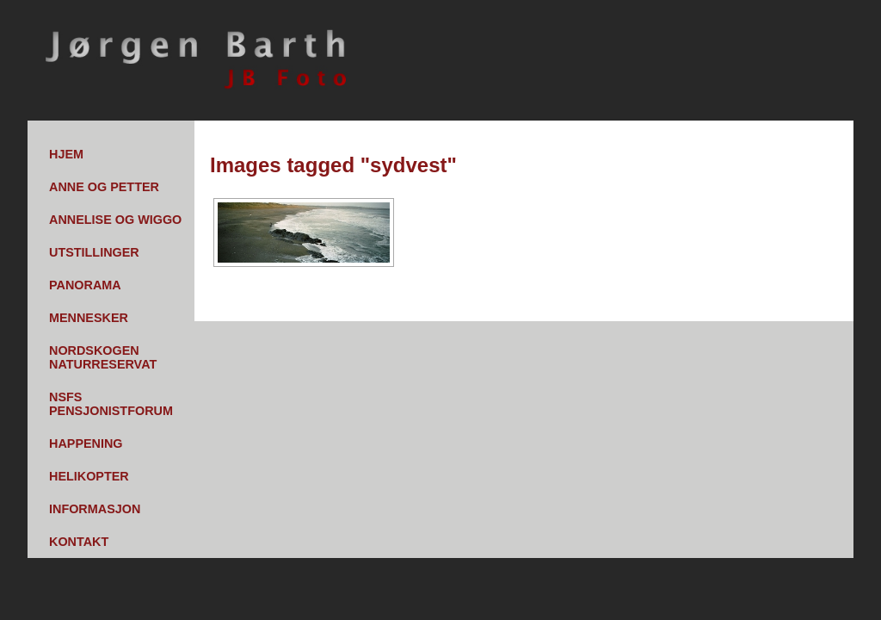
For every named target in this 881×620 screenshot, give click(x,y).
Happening (86, 443)
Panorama (85, 285)
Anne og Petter (104, 187)
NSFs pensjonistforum (111, 404)
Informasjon (94, 509)
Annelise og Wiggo (115, 219)
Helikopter (89, 476)
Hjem (66, 154)
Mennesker (88, 318)
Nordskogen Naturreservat (103, 357)
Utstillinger (94, 252)
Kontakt (78, 542)
